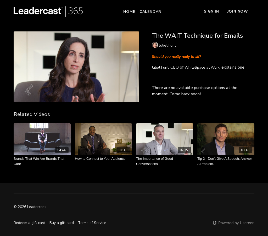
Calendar (150, 11)
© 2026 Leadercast (30, 207)
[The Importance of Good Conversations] (164, 161)
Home (129, 11)
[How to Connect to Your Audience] (103, 158)
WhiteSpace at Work (202, 67)
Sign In (211, 11)
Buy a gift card (61, 222)
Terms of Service (92, 222)
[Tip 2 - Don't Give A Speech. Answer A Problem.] (225, 161)
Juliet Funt (160, 67)
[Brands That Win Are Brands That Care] (42, 161)
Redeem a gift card (29, 222)
